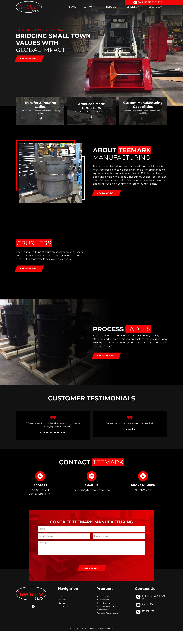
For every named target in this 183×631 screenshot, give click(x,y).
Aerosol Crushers (104, 596)
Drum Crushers (103, 603)
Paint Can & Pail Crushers (107, 606)
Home (72, 6)
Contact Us (63, 606)
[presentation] (56, 560)
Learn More (29, 58)
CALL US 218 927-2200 (147, 2)
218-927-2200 (148, 611)
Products (111, 7)
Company (89, 7)
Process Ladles (103, 610)
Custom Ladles (103, 600)
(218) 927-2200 (142, 490)
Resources (155, 7)
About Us (62, 600)
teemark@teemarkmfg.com (91, 490)
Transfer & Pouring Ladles (107, 613)
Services (133, 7)
